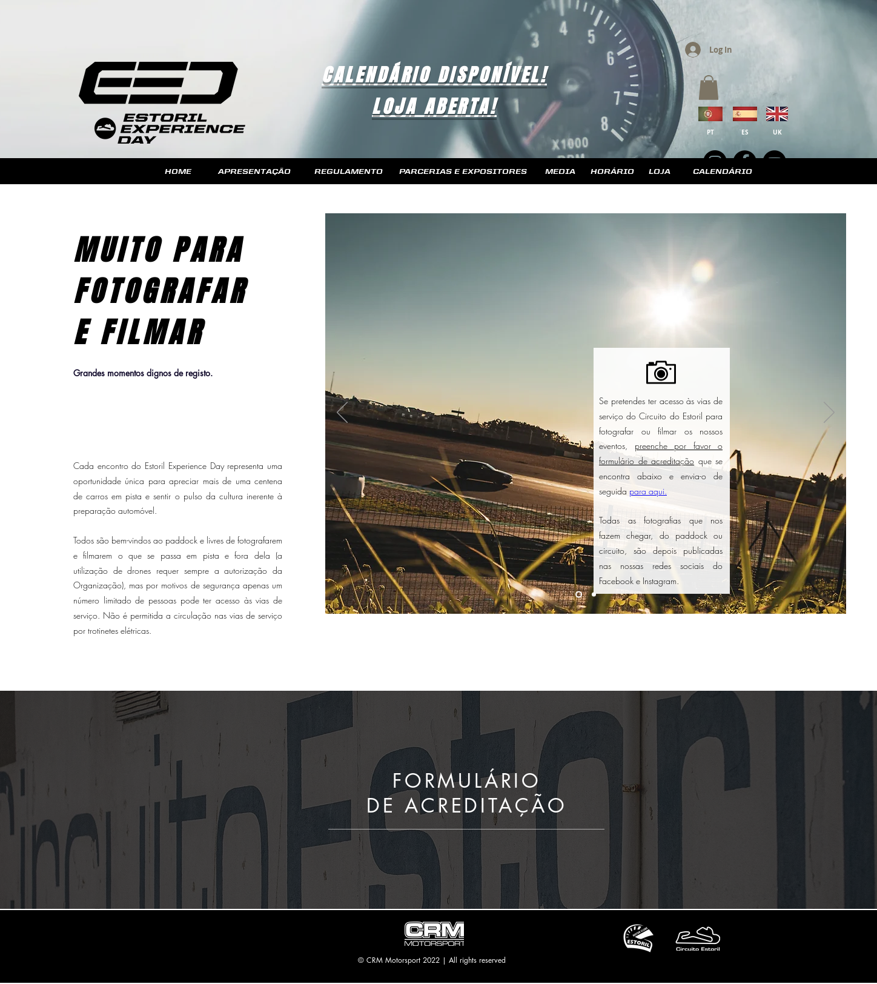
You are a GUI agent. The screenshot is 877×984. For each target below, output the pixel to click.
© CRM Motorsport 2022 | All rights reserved (432, 960)
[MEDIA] (559, 172)
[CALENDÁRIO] (722, 172)
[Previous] (342, 413)
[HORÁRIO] (612, 172)
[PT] (710, 132)
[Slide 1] (578, 594)
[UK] (777, 132)
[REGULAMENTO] (348, 172)
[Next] (829, 413)
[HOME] (177, 172)
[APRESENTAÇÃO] (254, 172)
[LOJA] (659, 172)
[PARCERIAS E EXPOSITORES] (463, 172)
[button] (708, 87)
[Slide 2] (594, 595)
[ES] (745, 132)
